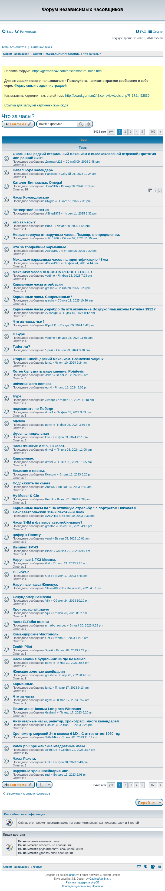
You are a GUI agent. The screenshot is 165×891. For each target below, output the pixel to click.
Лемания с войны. (29, 471)
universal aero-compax (32, 384)
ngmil (48, 424)
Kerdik (49, 499)
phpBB (73, 874)
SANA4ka (51, 515)
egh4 (48, 387)
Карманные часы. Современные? (42, 297)
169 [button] (153, 131)
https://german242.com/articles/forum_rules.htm (66, 71)
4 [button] (136, 131)
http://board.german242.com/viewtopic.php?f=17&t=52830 (107, 96)
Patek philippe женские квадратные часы (49, 746)
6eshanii (50, 712)
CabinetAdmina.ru (100, 878)
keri (47, 437)
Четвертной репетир (31, 210)
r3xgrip (49, 201)
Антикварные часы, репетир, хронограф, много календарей (66, 721)
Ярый (49, 350)
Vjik (47, 600)
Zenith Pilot (22, 647)
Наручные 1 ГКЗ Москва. (34, 560)
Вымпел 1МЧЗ (25, 547)
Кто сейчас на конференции (24, 814)
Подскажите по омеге (31, 483)
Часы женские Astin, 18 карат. (39, 446)
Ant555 (50, 486)
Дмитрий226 (53, 161)
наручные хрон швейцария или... (42, 771)
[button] (111, 132)
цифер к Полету (27, 535)
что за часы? (24, 222)
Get (47, 563)
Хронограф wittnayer (31, 609)
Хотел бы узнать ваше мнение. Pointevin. (49, 371)
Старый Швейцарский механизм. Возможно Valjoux (58, 359)
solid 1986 (52, 238)
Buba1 (49, 225)
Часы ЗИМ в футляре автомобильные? (47, 522)
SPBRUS (51, 749)
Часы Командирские (31, 197)
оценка (19, 421)
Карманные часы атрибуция (38, 284)
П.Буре (19, 334)
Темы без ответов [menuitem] (14, 47)
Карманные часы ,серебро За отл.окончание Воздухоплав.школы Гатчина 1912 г (84, 309)
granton (50, 526)
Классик (50, 474)
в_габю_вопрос (55, 625)
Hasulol (50, 724)
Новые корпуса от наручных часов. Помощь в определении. (66, 235)
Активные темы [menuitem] (41, 47)
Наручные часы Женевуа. (35, 584)
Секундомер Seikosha (32, 597)
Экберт (50, 399)
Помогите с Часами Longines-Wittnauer (47, 709)
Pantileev (51, 173)
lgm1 (48, 362)
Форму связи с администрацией (40, 86)
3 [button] (131, 131)
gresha (49, 288)
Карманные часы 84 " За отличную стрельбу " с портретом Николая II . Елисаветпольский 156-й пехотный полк (75, 510)
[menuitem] (7, 31)
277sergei (51, 312)
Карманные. (23, 458)
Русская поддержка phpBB (82, 882)
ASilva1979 (52, 213)
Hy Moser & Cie (26, 496)
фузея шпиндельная (31, 433)
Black (48, 550)
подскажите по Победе (33, 409)
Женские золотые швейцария (39, 671)
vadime (50, 275)
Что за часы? (18, 116)
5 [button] (142, 131)
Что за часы (23, 696)
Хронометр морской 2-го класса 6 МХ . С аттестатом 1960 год (66, 734)
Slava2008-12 (54, 588)
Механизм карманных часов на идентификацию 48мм (60, 259)
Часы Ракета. (24, 758)
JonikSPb (51, 186)
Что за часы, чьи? (29, 322)
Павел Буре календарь (33, 170)
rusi (47, 774)
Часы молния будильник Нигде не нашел (49, 659)
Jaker (48, 375)
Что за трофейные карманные (39, 247)
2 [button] (125, 131)
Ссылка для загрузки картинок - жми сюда (36, 105)
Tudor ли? (21, 346)
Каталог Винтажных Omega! (37, 182)
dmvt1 (49, 412)
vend (48, 538)
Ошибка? (21, 572)
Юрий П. (51, 325)
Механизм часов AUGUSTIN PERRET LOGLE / (52, 272)
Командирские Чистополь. (36, 634)
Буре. (17, 396)
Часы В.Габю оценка (31, 622)
